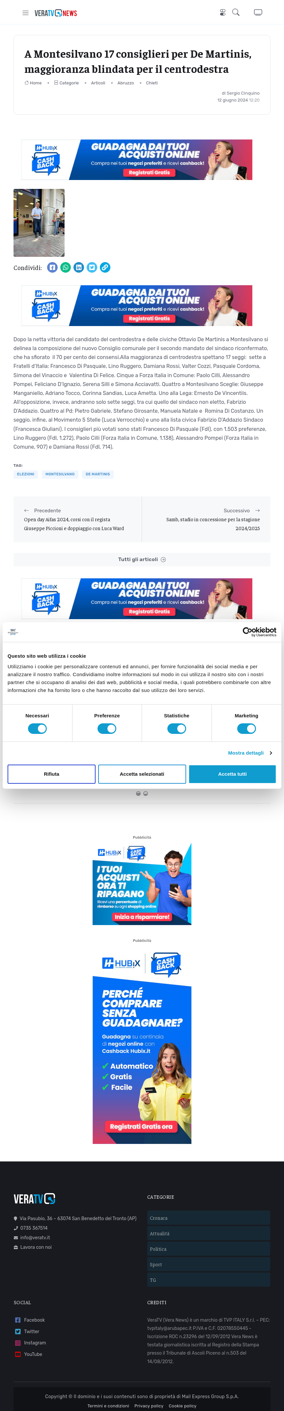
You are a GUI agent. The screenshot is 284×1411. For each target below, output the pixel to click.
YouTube (28, 1323)
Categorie (66, 82)
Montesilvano (60, 474)
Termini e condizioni (108, 1374)
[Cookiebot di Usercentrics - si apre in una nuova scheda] (247, 632)
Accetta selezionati (142, 774)
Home (33, 82)
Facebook (29, 1289)
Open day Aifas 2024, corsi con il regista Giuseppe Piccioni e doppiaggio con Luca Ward (74, 523)
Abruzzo (126, 82)
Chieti (152, 82)
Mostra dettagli (246, 753)
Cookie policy (182, 1374)
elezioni (25, 474)
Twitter (26, 1300)
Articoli (98, 82)
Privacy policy (148, 1374)
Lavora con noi (33, 1216)
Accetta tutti (232, 774)
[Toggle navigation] (25, 13)
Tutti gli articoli (142, 559)
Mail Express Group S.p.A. (210, 1365)
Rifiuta (51, 774)
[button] (237, 12)
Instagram (30, 1311)
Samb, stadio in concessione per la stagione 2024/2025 (213, 523)
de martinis (98, 474)
